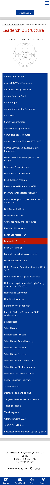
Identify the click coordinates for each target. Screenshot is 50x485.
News (32, 481)
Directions (43, 481)
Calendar (6, 481)
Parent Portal (20, 481)
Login (35, 468)
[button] (25, 12)
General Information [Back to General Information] (12, 24)
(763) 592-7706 (29, 458)
